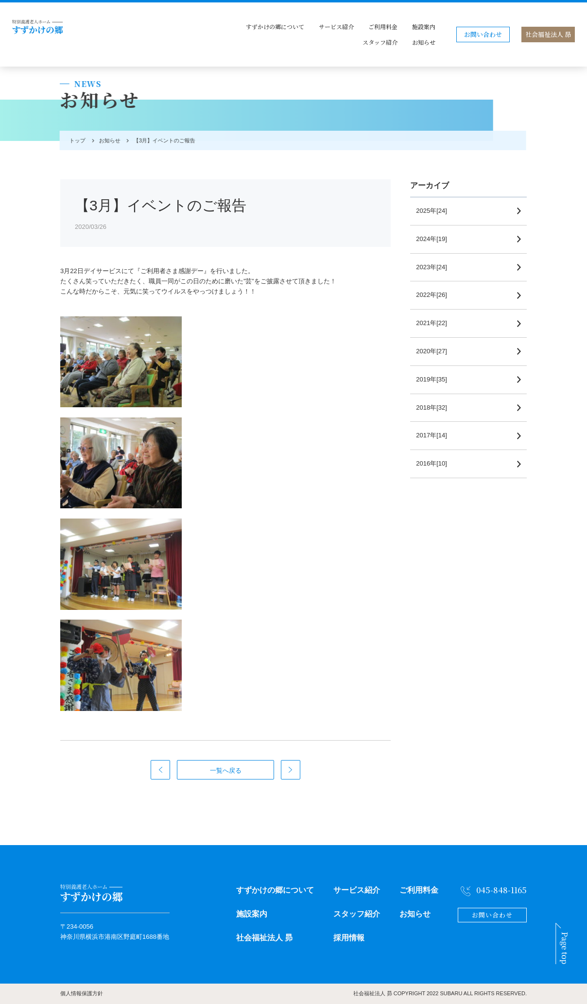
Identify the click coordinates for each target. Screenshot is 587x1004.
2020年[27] (435, 351)
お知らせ (423, 42)
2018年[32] (435, 407)
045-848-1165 (501, 890)
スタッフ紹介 (380, 42)
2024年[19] (435, 238)
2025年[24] (435, 210)
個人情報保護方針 (81, 993)
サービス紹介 (336, 26)
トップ (76, 140)
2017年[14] (435, 435)
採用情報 (348, 938)
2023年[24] (435, 267)
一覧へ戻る (226, 770)
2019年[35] (435, 379)
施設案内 (423, 26)
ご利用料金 (382, 26)
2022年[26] (435, 294)
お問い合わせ (483, 34)
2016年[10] (435, 463)
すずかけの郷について (275, 26)
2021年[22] (435, 323)
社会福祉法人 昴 (548, 34)
